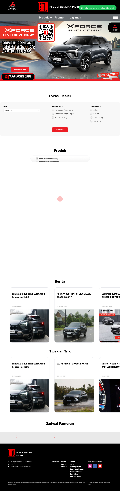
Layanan (75, 17)
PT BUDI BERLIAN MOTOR (65, 6)
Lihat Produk (20, 69)
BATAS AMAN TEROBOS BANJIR (72, 363)
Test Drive (74, 474)
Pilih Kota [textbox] (8, 110)
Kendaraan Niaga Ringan (64, 114)
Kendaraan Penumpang (64, 110)
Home (63, 462)
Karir (72, 464)
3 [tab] (61, 77)
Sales (96, 110)
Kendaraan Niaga (61, 118)
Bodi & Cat (97, 121)
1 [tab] (56, 77)
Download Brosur (77, 469)
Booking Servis (76, 472)
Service (96, 114)
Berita (72, 462)
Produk (44, 17)
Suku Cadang (98, 118)
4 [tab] (63, 77)
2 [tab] (59, 77)
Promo (59, 17)
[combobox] (22, 110)
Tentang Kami (75, 476)
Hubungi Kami (75, 467)
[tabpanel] (60, 51)
